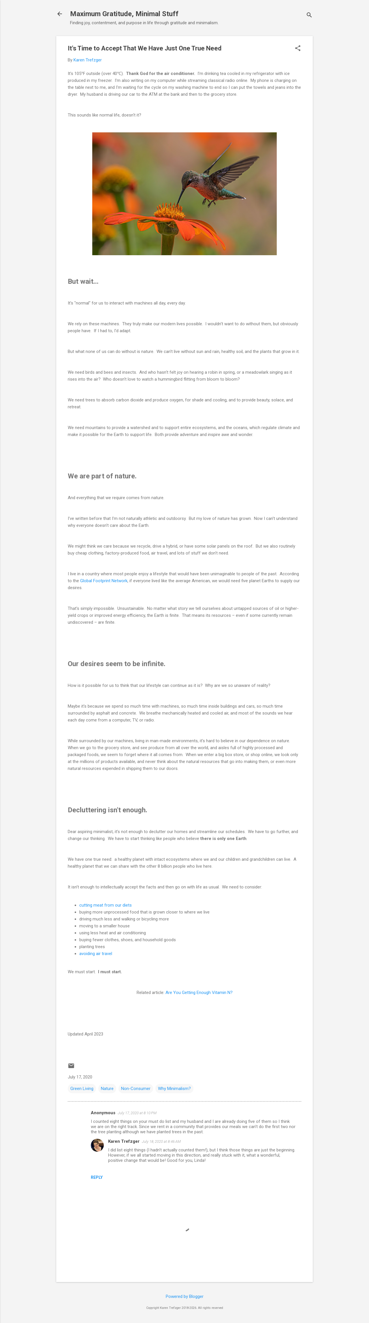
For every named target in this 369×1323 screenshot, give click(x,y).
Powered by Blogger (185, 1296)
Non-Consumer (135, 1088)
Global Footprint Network (103, 580)
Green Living (81, 1088)
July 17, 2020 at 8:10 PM (137, 1113)
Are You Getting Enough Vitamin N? (199, 992)
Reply (97, 1177)
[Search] (309, 16)
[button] (297, 49)
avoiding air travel (95, 953)
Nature (107, 1088)
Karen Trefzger (124, 1141)
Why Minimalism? (174, 1088)
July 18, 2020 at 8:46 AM (161, 1141)
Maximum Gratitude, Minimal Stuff (124, 14)
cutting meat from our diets (105, 905)
